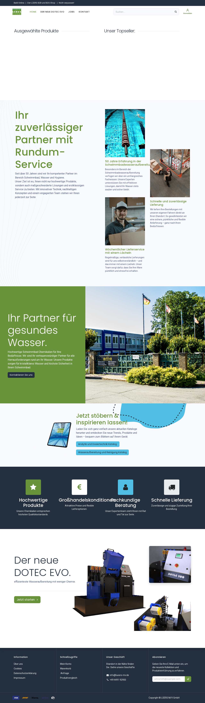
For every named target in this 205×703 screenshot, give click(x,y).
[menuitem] (33, 12)
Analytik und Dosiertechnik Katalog (97, 444)
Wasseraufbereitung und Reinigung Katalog (102, 452)
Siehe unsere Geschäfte (122, 667)
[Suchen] (176, 12)
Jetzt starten (27, 600)
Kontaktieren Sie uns (21, 374)
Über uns (18, 664)
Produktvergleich (68, 678)
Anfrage (64, 673)
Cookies (18, 668)
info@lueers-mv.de (119, 675)
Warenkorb (65, 668)
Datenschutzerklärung (25, 673)
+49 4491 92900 (118, 679)
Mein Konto (65, 664)
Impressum (19, 678)
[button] (188, 679)
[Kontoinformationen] (188, 12)
